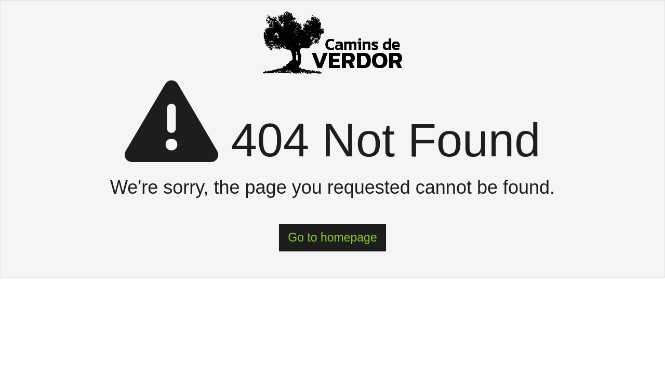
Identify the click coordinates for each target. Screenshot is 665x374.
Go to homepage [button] (332, 237)
